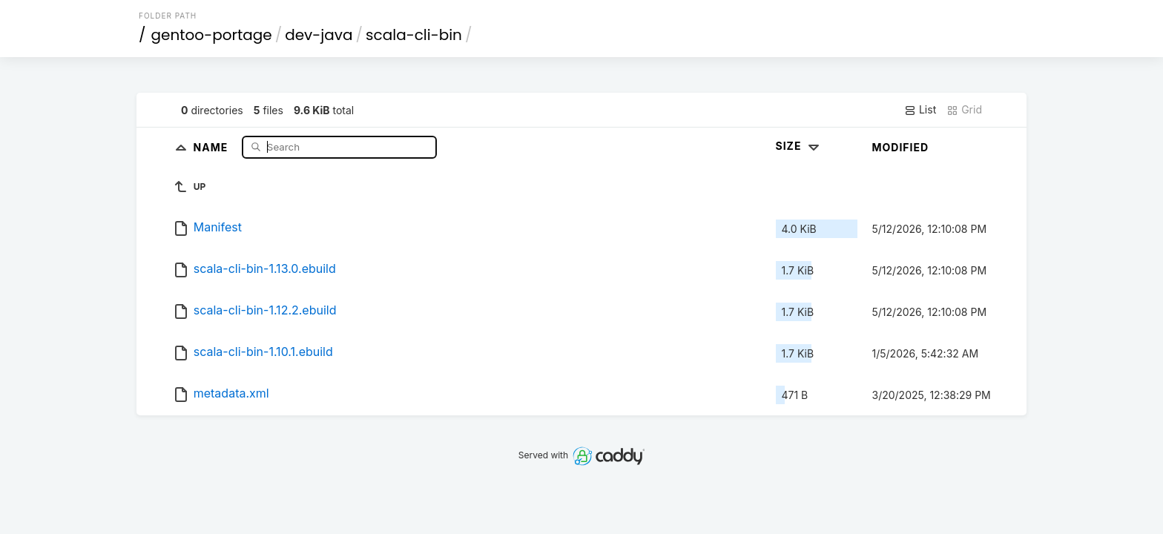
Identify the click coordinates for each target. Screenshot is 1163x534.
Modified (900, 147)
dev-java (318, 34)
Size (799, 145)
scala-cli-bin (414, 34)
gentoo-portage (211, 34)
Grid (964, 109)
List (920, 109)
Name (212, 146)
